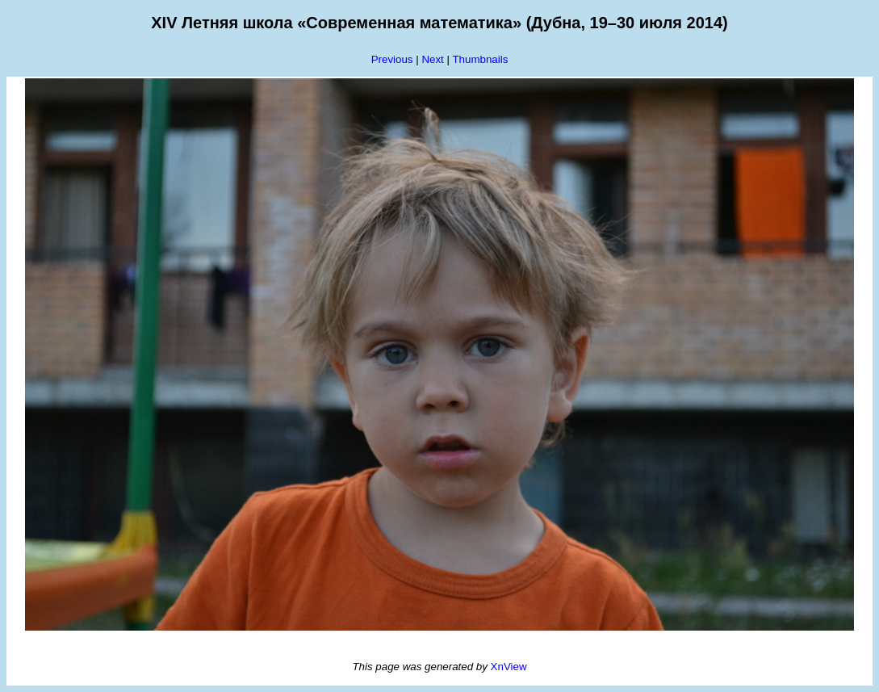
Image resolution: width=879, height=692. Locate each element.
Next (432, 59)
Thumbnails (480, 59)
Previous (392, 59)
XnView (509, 667)
